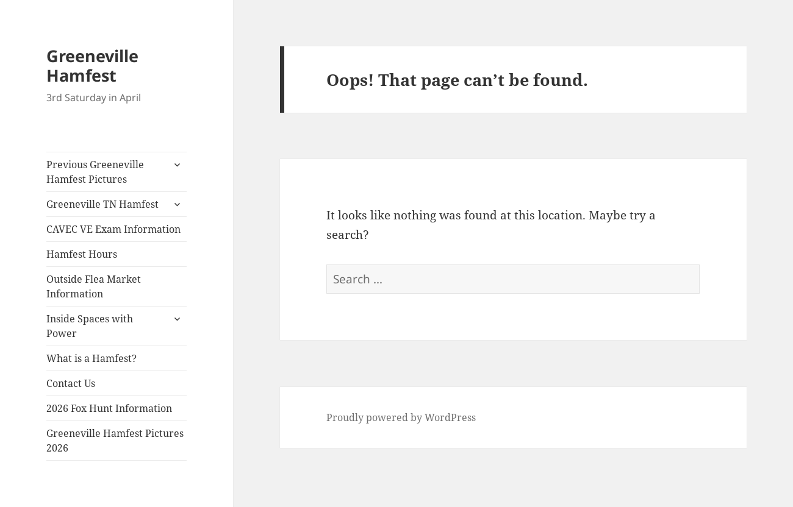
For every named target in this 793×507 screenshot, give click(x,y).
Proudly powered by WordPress (401, 417)
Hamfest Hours (81, 254)
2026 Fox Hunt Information (109, 408)
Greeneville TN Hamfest (102, 204)
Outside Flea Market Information (93, 286)
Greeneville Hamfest (92, 65)
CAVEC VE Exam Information (113, 229)
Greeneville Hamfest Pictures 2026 (115, 441)
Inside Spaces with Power (89, 326)
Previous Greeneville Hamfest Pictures (95, 172)
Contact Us (70, 383)
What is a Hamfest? (91, 358)
